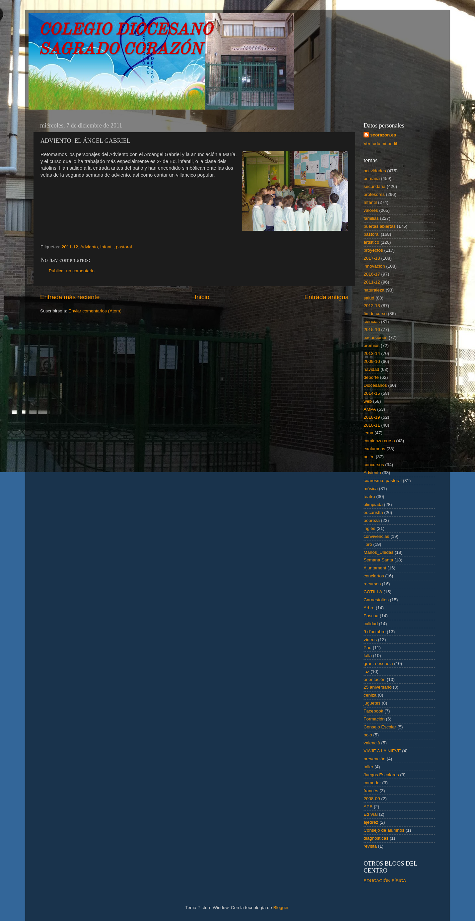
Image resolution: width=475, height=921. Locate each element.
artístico (371, 242)
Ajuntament (375, 567)
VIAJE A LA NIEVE (382, 750)
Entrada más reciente (70, 296)
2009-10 (372, 361)
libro (368, 544)
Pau (368, 647)
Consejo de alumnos (384, 830)
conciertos (374, 575)
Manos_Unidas (378, 552)
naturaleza (374, 290)
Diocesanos (375, 385)
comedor (372, 782)
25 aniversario (378, 687)
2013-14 (372, 353)
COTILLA (373, 591)
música (371, 488)
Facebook (373, 711)
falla (368, 655)
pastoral (124, 246)
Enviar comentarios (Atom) (95, 310)
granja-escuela (378, 663)
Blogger (281, 907)
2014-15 (372, 393)
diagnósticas (376, 838)
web (368, 401)
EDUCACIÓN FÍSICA (385, 880)
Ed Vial (371, 814)
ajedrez (371, 822)
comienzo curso (379, 440)
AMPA (370, 409)
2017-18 (372, 258)
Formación (374, 718)
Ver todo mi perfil (380, 143)
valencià (372, 742)
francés (371, 790)
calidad (371, 623)
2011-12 (70, 246)
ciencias (372, 321)
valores (371, 210)
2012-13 (372, 305)
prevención (374, 758)
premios (371, 345)
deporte (371, 377)
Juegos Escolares (381, 774)
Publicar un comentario (72, 270)
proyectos (373, 250)
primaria (372, 178)
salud (369, 297)
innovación (374, 266)
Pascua (371, 615)
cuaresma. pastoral (383, 480)
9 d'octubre (374, 631)
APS (368, 806)
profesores (374, 194)
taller (368, 766)
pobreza (372, 520)
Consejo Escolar (380, 726)
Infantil (106, 246)
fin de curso (375, 313)
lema (368, 432)
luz (366, 671)
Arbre (369, 607)
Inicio (202, 296)
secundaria (374, 186)
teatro (369, 496)
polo (368, 734)
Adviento (89, 246)
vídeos (370, 639)
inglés (369, 528)
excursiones (375, 337)
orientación (374, 679)
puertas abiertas (380, 226)
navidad (371, 369)
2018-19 (372, 417)
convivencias (376, 536)
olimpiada (373, 504)
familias (371, 218)
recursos (372, 583)
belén (369, 456)
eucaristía (373, 512)
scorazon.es (383, 134)
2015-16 (372, 329)
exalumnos (374, 448)
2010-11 (372, 425)
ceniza (370, 695)
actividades (375, 170)
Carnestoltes (376, 599)
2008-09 (372, 798)
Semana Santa (378, 559)
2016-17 (372, 274)
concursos (374, 464)
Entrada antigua (327, 296)
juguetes (372, 703)
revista (370, 846)
